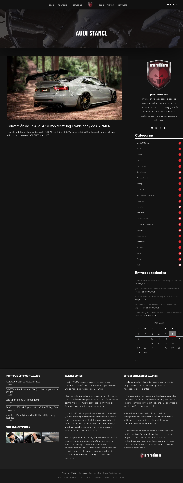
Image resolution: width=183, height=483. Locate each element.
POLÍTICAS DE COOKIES (98, 477)
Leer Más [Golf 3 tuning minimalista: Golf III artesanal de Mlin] (11, 403)
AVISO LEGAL (118, 477)
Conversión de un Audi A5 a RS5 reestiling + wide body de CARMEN (59, 126)
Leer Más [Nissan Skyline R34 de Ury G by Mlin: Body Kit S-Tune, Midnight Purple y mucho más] (11, 421)
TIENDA (110, 5)
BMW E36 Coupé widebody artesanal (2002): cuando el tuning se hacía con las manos (32, 390)
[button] (152, 128)
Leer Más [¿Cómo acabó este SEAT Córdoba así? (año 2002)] (11, 385)
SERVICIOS (78, 5)
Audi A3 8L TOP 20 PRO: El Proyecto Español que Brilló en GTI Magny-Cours (32, 407)
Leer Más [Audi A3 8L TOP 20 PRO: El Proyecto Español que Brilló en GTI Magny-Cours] (11, 410)
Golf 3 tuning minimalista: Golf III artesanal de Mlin (23, 399)
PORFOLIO (63, 5)
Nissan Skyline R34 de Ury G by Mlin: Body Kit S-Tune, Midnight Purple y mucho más (30, 416)
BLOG (101, 5)
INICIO (51, 5)
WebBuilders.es (114, 473)
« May (138, 361)
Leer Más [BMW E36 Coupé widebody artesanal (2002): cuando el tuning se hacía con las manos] (11, 395)
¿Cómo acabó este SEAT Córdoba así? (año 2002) (23, 381)
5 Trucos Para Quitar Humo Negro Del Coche (156, 297)
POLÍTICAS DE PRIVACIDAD (71, 477)
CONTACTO (122, 5)
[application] (68, 5)
